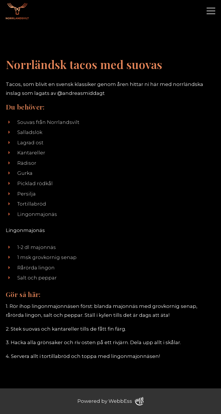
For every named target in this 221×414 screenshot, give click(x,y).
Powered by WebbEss (110, 401)
